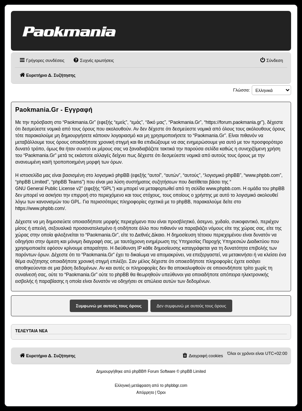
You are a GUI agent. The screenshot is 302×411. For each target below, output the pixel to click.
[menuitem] (93, 60)
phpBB (138, 371)
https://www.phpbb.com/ (40, 208)
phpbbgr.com (176, 385)
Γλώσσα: (241, 90)
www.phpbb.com (223, 188)
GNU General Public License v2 (48, 188)
